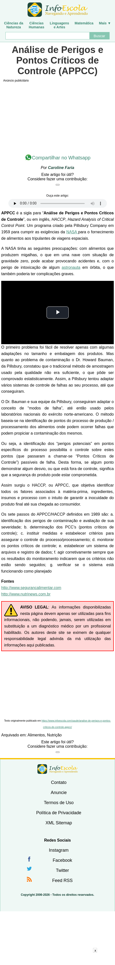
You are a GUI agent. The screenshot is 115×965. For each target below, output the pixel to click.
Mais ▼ (105, 23)
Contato (58, 782)
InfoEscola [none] (57, 769)
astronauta (71, 267)
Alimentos (36, 735)
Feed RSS (62, 880)
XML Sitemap (59, 822)
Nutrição (54, 735)
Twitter (62, 870)
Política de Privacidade (58, 812)
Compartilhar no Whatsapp (61, 157)
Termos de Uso (59, 802)
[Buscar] (47, 35)
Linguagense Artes (59, 25)
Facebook (62, 860)
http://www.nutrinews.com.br (25, 594)
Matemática (84, 23)
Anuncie (59, 792)
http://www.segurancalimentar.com (31, 588)
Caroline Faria (61, 168)
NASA (72, 232)
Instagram (58, 850)
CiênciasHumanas (36, 25)
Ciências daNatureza (13, 25)
